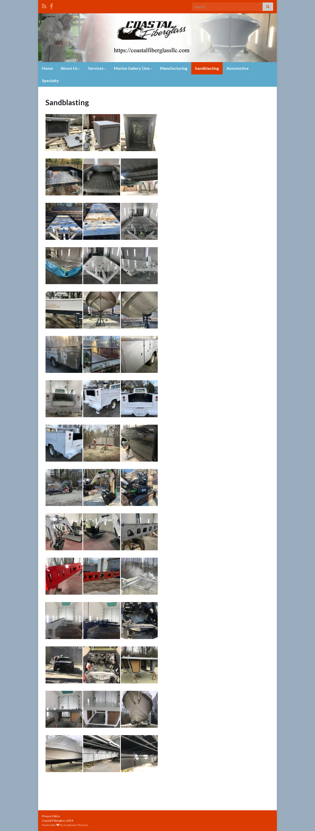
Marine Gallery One (133, 68)
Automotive (237, 68)
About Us (70, 68)
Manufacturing (173, 68)
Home (47, 68)
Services (97, 68)
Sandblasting (207, 68)
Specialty (50, 80)
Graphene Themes (75, 825)
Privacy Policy (51, 816)
